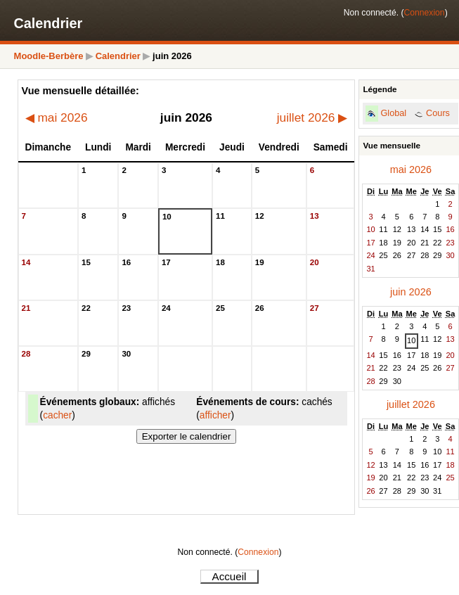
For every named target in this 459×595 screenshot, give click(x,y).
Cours (438, 113)
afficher (215, 415)
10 (411, 340)
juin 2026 (411, 292)
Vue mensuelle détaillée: (80, 90)
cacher (57, 415)
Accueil (229, 576)
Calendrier (118, 56)
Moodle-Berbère (49, 56)
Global (393, 113)
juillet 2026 (312, 117)
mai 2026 (56, 117)
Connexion (424, 13)
